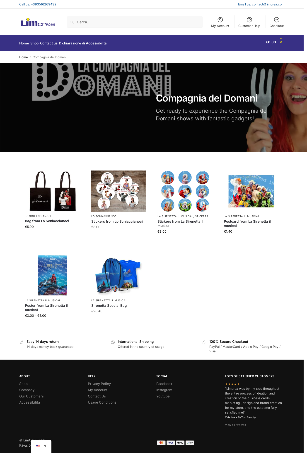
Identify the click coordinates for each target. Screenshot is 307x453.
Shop (23, 381)
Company (26, 387)
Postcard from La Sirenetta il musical (247, 221)
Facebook (164, 381)
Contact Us (97, 394)
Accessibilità (29, 400)
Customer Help (249, 22)
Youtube (163, 394)
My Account (220, 22)
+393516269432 (43, 4)
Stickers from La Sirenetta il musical (180, 221)
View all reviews (235, 422)
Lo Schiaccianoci (38, 213)
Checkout (277, 22)
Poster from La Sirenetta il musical (46, 305)
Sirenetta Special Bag (109, 303)
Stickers (201, 214)
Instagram (164, 387)
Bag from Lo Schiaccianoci (47, 219)
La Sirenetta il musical (175, 214)
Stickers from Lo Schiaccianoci (117, 219)
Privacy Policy (99, 381)
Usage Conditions (102, 400)
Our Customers (31, 394)
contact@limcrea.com (268, 4)
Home (23, 55)
